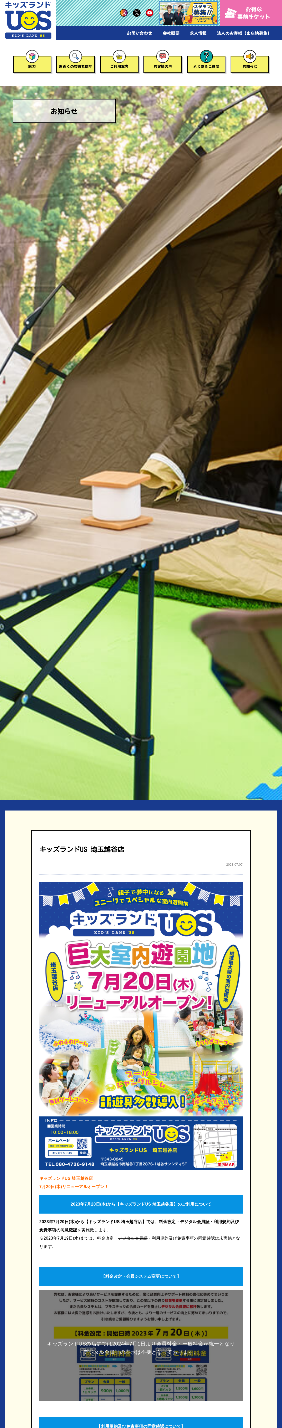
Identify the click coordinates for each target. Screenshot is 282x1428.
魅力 (32, 66)
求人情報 (198, 33)
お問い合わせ (139, 33)
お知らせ (249, 66)
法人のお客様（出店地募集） (244, 33)
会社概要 (171, 33)
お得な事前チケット (247, 12)
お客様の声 (162, 66)
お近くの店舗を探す (75, 66)
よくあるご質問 (206, 66)
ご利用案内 (119, 66)
